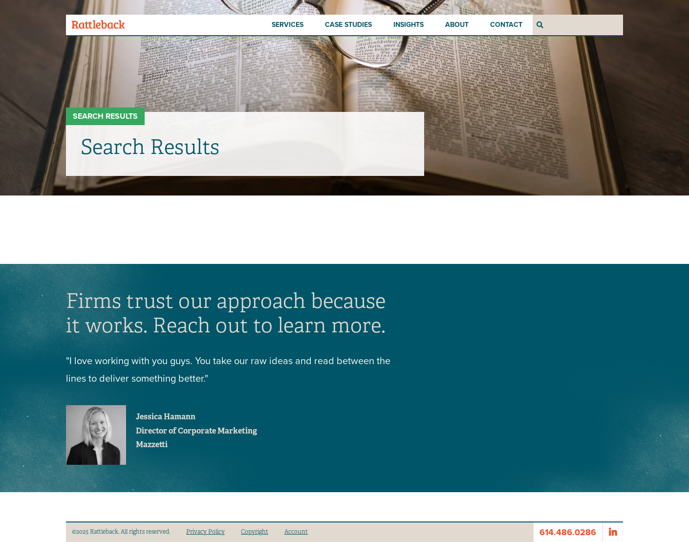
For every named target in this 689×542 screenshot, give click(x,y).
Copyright (254, 532)
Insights (408, 25)
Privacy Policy (205, 532)
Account (296, 532)
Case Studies (348, 25)
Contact (506, 25)
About (457, 25)
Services (287, 25)
